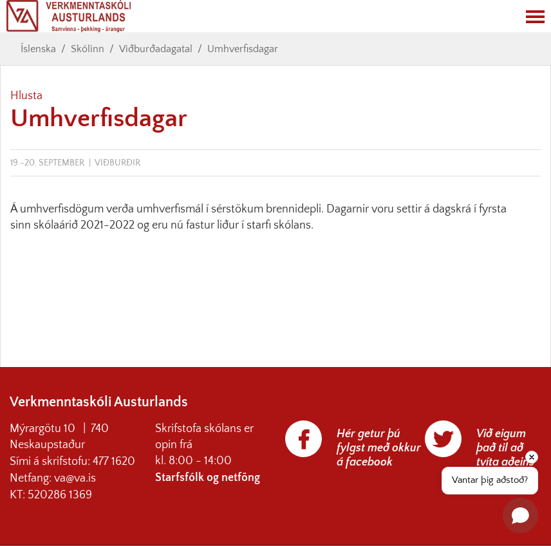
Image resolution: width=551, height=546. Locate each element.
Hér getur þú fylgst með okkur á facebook (379, 448)
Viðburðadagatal (155, 49)
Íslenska (38, 49)
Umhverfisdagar (242, 49)
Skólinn (87, 49)
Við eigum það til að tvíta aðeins (505, 448)
